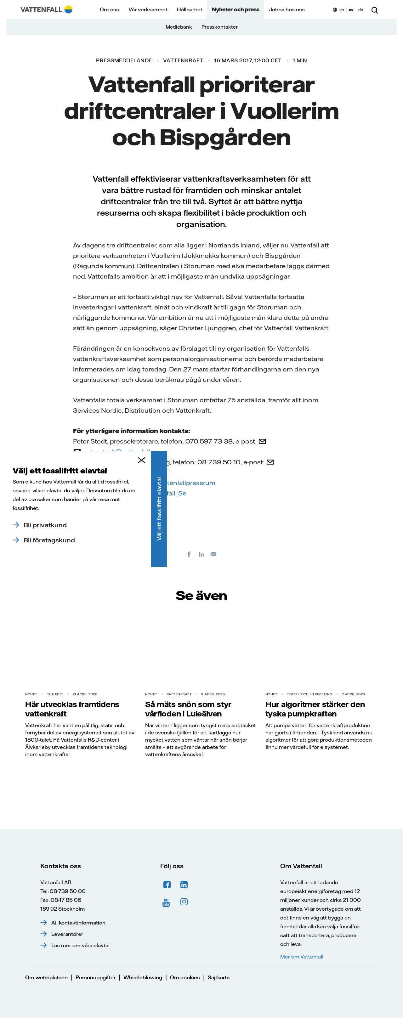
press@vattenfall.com (116, 472)
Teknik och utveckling (309, 694)
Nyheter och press (235, 9)
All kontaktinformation (78, 922)
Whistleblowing (142, 977)
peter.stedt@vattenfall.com (123, 451)
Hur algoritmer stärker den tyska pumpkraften (315, 708)
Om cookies (185, 977)
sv (351, 9)
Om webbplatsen (46, 977)
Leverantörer (67, 934)
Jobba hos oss (287, 9)
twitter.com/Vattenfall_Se (148, 493)
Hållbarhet (189, 9)
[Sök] (374, 9)
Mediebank (179, 27)
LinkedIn (184, 885)
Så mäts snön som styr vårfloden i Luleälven (188, 708)
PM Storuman (99, 537)
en (341, 9)
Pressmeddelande (124, 60)
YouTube (167, 902)
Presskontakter (220, 27)
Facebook (88, 483)
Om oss (109, 9)
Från (80, 462)
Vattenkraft (183, 60)
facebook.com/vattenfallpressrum (163, 483)
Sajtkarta (219, 977)
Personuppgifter (96, 977)
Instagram (184, 902)
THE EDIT (55, 694)
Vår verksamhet (147, 9)
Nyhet (31, 694)
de (360, 9)
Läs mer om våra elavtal (80, 945)
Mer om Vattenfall (301, 956)
